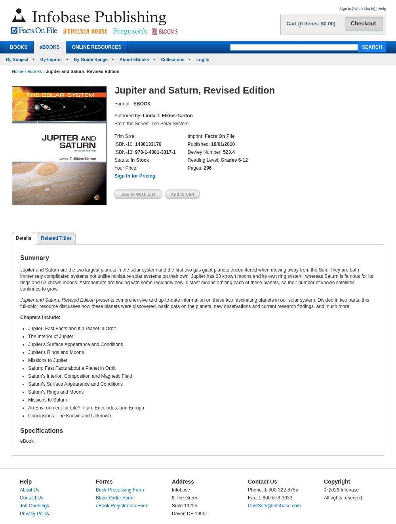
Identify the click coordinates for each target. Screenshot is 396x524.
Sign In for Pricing (134, 176)
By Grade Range (91, 59)
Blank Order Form (114, 498)
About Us (29, 490)
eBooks (34, 71)
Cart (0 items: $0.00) (310, 24)
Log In (202, 59)
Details (23, 238)
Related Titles (56, 238)
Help (382, 9)
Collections (172, 59)
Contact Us (31, 498)
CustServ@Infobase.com (274, 506)
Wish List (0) (364, 9)
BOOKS (18, 47)
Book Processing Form (120, 490)
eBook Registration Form (122, 506)
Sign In (345, 9)
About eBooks (134, 59)
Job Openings (34, 506)
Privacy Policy (35, 513)
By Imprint (51, 59)
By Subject (17, 59)
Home (17, 71)
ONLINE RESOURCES (97, 47)
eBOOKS (50, 47)
